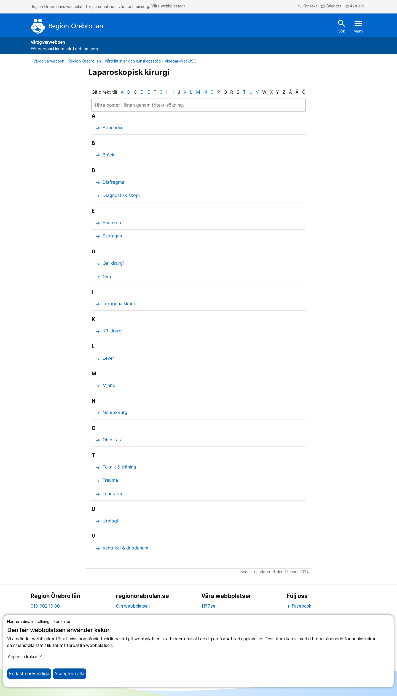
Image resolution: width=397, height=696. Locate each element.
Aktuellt (354, 6)
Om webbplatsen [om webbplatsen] (133, 606)
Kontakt (307, 6)
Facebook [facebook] (299, 606)
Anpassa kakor (25, 656)
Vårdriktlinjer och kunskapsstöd (133, 61)
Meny (358, 25)
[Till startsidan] (66, 26)
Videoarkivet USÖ (181, 61)
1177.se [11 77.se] (208, 606)
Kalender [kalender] (331, 6)
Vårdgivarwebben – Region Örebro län (67, 61)
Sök (342, 25)
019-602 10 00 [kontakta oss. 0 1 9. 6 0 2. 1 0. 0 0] (45, 606)
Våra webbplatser (169, 6)
